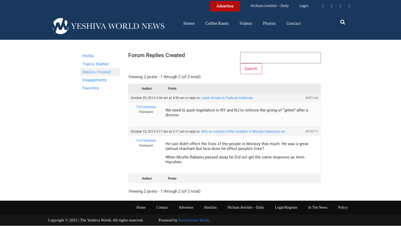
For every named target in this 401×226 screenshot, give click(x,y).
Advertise (186, 207)
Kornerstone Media (194, 220)
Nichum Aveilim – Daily (270, 6)
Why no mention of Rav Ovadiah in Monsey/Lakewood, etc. (243, 131)
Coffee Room (217, 24)
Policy (343, 207)
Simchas (210, 207)
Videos (246, 24)
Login (304, 6)
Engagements (94, 80)
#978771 (312, 131)
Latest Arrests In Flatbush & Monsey (227, 98)
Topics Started (95, 64)
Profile (88, 56)
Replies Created (96, 72)
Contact (293, 24)
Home (189, 24)
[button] (342, 22)
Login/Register (286, 207)
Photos (269, 24)
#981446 (312, 98)
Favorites (90, 88)
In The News (317, 207)
